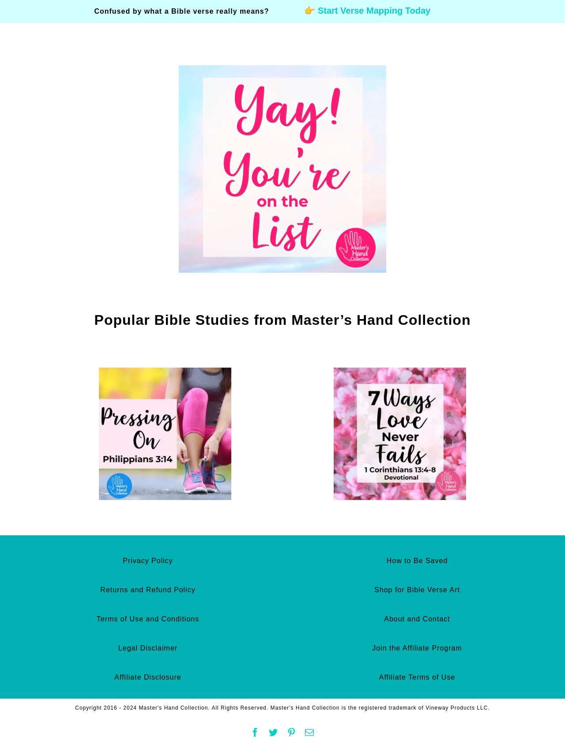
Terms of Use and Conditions (148, 619)
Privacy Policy (148, 560)
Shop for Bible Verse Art (417, 590)
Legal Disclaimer (147, 648)
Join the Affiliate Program (417, 648)
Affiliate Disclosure (147, 677)
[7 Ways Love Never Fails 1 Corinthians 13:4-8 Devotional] (400, 372)
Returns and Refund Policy (147, 590)
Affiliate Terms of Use (417, 677)
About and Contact (417, 619)
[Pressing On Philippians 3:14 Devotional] (165, 372)
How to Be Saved (417, 560)
